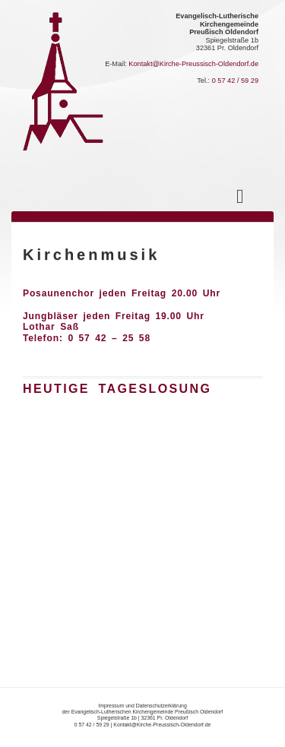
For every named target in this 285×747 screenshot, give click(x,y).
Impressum (111, 705)
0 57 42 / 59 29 (235, 80)
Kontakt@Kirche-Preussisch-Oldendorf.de (193, 64)
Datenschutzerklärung (161, 705)
